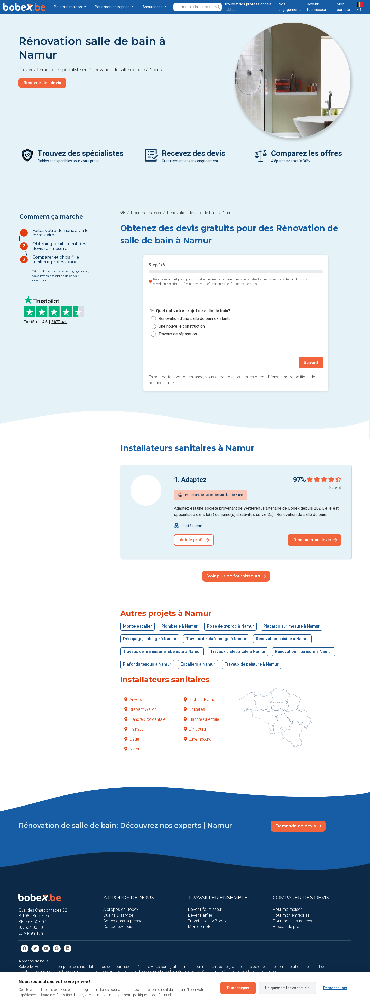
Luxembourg (197, 739)
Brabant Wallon (140, 709)
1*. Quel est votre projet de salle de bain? (190, 311)
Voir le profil (194, 539)
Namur (133, 748)
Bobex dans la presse (122, 920)
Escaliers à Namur (198, 664)
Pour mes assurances (292, 920)
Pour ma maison (146, 212)
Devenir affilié (200, 915)
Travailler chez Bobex (207, 920)
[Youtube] (46, 948)
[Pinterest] (57, 948)
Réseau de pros (287, 926)
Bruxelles (194, 709)
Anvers (133, 699)
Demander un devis (315, 539)
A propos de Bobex (120, 909)
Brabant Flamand (202, 699)
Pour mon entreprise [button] (113, 7)
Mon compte (199, 926)
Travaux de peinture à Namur (252, 664)
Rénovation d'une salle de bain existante (195, 318)
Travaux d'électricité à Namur (237, 651)
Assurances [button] (153, 7)
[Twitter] (35, 948)
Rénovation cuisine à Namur (282, 638)
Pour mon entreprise (291, 915)
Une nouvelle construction (182, 326)
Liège (131, 739)
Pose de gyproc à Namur (230, 626)
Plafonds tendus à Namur (147, 664)
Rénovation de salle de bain (192, 212)
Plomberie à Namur (179, 626)
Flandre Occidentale (144, 719)
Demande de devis (299, 825)
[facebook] (24, 948)
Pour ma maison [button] (68, 7)
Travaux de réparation (178, 333)
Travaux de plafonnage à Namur (216, 638)
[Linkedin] (67, 948)
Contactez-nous (117, 926)
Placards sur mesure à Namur (291, 626)
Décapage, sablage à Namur (150, 638)
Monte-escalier (137, 626)
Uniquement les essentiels (287, 988)
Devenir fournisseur (205, 909)
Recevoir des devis (42, 82)
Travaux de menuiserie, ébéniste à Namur (162, 651)
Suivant (311, 362)
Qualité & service (118, 915)
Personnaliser (335, 988)
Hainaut (133, 729)
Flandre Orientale (201, 719)
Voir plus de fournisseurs (236, 576)
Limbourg (195, 729)
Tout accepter (238, 988)
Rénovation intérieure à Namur (303, 651)
